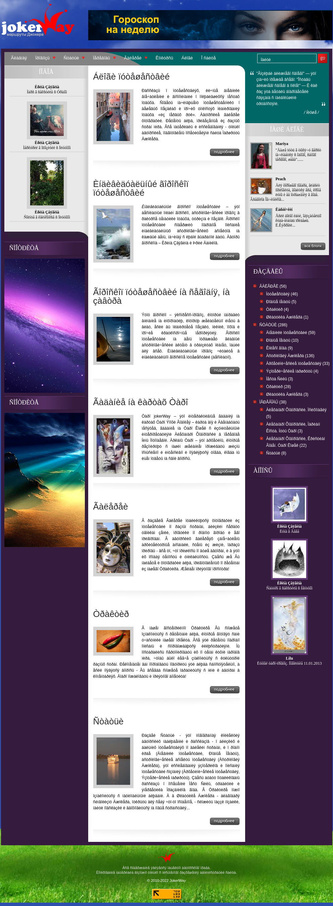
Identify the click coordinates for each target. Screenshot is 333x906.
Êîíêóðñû (164, 57)
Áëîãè (187, 57)
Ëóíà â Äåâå (289, 531)
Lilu (289, 658)
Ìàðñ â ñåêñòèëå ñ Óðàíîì (47, 92)
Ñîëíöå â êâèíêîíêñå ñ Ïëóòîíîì (47, 217)
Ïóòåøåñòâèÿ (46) (282, 294)
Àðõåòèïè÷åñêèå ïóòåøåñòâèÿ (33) (298, 363)
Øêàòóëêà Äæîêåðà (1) (287, 317)
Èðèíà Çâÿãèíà (289, 526)
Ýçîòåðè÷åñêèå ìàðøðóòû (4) (292, 371)
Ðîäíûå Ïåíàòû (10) (282, 340)
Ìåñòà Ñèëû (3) (279, 379)
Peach (281, 179)
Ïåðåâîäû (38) (273, 402)
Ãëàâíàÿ (19, 57)
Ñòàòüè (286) (273, 325)
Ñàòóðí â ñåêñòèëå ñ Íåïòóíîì (289, 588)
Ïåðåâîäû (101, 57)
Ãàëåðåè (133, 57)
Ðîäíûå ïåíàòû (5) (281, 301)
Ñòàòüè (71, 57)
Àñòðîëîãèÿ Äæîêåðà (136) (290, 355)
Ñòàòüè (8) (276, 453)
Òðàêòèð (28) (278, 386)
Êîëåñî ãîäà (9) (279, 348)
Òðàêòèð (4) (277, 309)
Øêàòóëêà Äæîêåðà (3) (287, 394)
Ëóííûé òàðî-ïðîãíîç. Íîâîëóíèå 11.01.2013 (289, 663)
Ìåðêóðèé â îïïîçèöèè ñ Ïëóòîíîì (47, 147)
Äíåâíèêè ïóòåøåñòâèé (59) (291, 332)
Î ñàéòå (208, 57)
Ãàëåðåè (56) (273, 286)
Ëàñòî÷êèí (284, 209)
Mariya (282, 143)
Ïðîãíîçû (42, 57)
